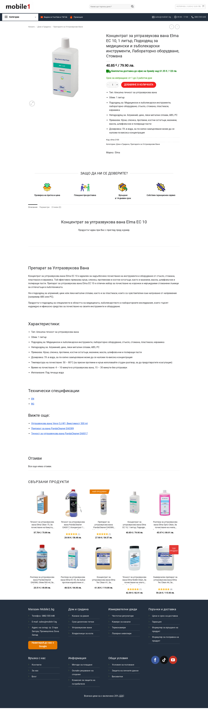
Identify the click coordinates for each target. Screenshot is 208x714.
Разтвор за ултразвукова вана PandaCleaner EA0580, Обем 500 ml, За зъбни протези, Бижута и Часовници (42, 580)
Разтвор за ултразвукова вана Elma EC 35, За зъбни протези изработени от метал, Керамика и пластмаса (73, 580)
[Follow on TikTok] (164, 660)
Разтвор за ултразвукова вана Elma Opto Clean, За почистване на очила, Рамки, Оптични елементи (165, 525)
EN (32, 398)
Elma (117, 152)
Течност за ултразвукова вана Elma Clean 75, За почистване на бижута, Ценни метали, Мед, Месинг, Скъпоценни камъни (42, 525)
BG (32, 403)
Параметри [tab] (44, 207)
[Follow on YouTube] (173, 660)
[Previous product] (177, 26)
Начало (31, 27)
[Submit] (132, 6)
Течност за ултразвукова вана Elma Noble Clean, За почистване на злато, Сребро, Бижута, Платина (134, 580)
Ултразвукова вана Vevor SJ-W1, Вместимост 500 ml (59, 423)
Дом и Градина (44, 27)
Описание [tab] (32, 207)
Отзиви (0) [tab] (56, 207)
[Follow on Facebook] (155, 660)
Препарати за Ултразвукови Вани (68, 27)
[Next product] (171, 26)
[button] (190, 6)
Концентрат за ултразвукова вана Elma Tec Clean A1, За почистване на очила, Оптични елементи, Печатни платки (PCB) (103, 580)
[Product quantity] (112, 85)
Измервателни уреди (122, 609)
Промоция (76, 17)
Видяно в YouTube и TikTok (53, 17)
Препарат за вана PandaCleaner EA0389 (52, 428)
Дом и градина (78, 609)
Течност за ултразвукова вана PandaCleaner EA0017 (59, 433)
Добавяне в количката (138, 84)
